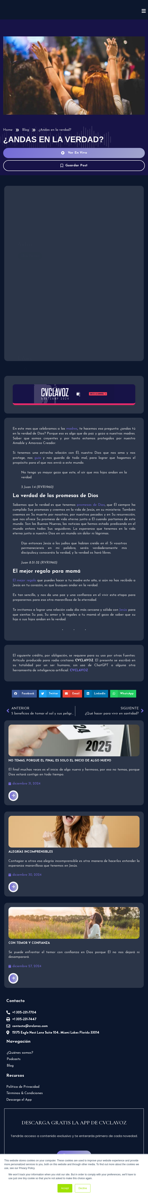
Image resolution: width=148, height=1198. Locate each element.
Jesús (123, 610)
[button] (24, 694)
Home (7, 130)
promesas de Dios (91, 505)
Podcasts (14, 1059)
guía (37, 458)
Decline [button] (82, 1188)
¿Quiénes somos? (20, 1053)
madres (71, 428)
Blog (25, 130)
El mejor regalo (24, 580)
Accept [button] (65, 1188)
